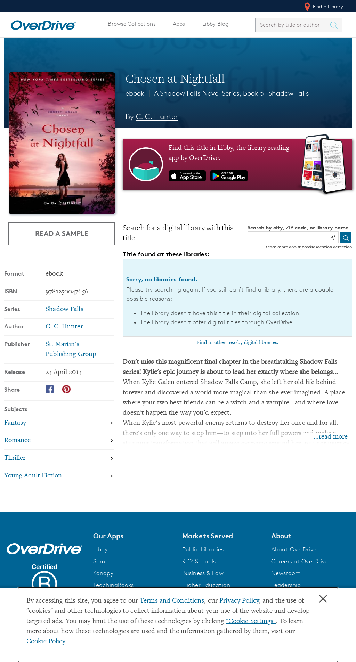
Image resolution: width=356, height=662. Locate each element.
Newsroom (286, 573)
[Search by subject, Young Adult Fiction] (59, 475)
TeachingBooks (113, 584)
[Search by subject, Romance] (59, 441)
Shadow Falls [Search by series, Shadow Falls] (64, 309)
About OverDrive (293, 549)
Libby (100, 549)
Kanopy (103, 573)
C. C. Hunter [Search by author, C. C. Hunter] (157, 116)
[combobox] (292, 25)
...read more (331, 437)
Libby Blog (215, 24)
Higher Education (206, 584)
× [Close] (322, 599)
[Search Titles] (335, 25)
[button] (133, 536)
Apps (179, 24)
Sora (99, 561)
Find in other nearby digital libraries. (237, 342)
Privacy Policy (239, 601)
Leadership (286, 584)
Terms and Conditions (172, 601)
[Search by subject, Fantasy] (59, 423)
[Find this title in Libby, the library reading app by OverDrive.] (237, 164)
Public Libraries (203, 549)
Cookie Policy (45, 641)
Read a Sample (61, 233)
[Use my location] (332, 237)
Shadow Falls (288, 93)
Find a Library (323, 6)
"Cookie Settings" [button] (251, 621)
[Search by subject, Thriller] (59, 458)
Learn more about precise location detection (309, 247)
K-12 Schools (199, 561)
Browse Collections (131, 24)
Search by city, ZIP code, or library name (298, 227)
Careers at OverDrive (299, 561)
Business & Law (203, 573)
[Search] (345, 237)
